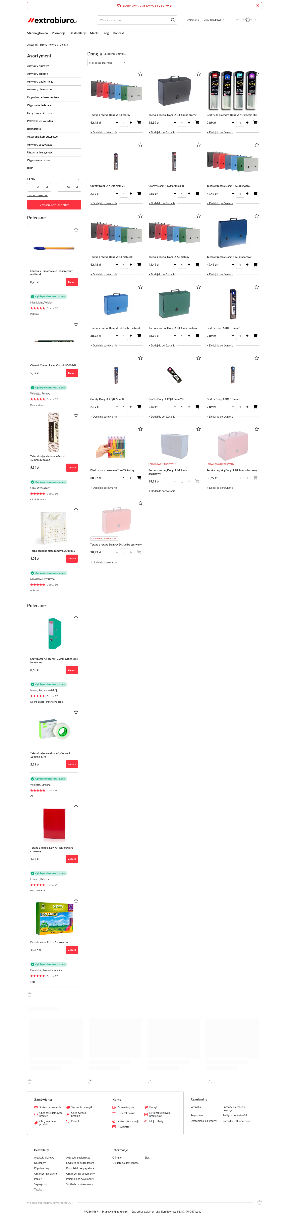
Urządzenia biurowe (39, 113)
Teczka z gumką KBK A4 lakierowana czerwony (51, 849)
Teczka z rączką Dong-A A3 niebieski (111, 257)
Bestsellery (78, 33)
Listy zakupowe (212, 19)
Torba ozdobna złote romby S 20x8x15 (52, 550)
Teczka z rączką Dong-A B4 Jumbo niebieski (115, 328)
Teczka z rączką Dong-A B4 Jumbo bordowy (232, 470)
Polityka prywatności (235, 1115)
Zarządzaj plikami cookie (237, 1121)
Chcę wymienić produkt (48, 1123)
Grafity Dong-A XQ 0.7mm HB (166, 185)
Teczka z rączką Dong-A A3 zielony (169, 257)
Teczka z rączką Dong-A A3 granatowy (229, 257)
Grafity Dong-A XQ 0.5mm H (223, 399)
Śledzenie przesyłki (82, 1107)
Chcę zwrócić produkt (78, 1114)
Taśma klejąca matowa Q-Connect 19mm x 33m (50, 755)
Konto (116, 1099)
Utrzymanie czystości (40, 152)
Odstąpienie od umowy (204, 1120)
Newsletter (123, 1126)
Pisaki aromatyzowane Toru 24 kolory (112, 470)
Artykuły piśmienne (39, 89)
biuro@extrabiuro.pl (115, 1211)
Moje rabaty (156, 1121)
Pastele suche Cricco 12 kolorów (49, 942)
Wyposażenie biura (39, 105)
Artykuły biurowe (38, 65)
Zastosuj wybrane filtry (54, 204)
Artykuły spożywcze (39, 144)
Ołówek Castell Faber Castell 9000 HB (53, 365)
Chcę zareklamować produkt (50, 1114)
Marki (94, 33)
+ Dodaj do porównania (104, 132)
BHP (30, 168)
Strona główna (37, 33)
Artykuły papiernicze (40, 81)
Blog (106, 33)
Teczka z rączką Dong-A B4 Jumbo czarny (172, 114)
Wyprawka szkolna (38, 160)
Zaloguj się (193, 19)
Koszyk (153, 1107)
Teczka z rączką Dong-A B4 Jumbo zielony (173, 328)
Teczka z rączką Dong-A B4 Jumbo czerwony (116, 544)
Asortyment (39, 55)
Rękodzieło (34, 128)
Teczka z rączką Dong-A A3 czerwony (228, 185)
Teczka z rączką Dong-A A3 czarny (110, 114)
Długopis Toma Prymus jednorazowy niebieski (51, 272)
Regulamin (197, 1115)
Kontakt (118, 33)
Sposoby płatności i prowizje (234, 1109)
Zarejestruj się (125, 1107)
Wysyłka (196, 1107)
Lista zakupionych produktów (159, 1114)
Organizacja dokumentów (43, 97)
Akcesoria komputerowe (42, 136)
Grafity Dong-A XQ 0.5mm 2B (166, 399)
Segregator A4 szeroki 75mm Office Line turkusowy (54, 660)
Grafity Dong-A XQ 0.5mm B (223, 328)
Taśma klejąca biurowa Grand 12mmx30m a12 (47, 458)
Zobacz (72, 282)
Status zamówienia (50, 1107)
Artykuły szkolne (37, 73)
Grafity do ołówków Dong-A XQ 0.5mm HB (231, 114)
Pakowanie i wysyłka (40, 121)
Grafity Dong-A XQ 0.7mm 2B (107, 185)
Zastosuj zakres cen (37, 195)
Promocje (59, 33)
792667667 (91, 1211)
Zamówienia (43, 1099)
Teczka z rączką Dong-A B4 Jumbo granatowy (168, 472)
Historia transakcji (127, 1121)
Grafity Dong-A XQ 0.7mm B (107, 399)
